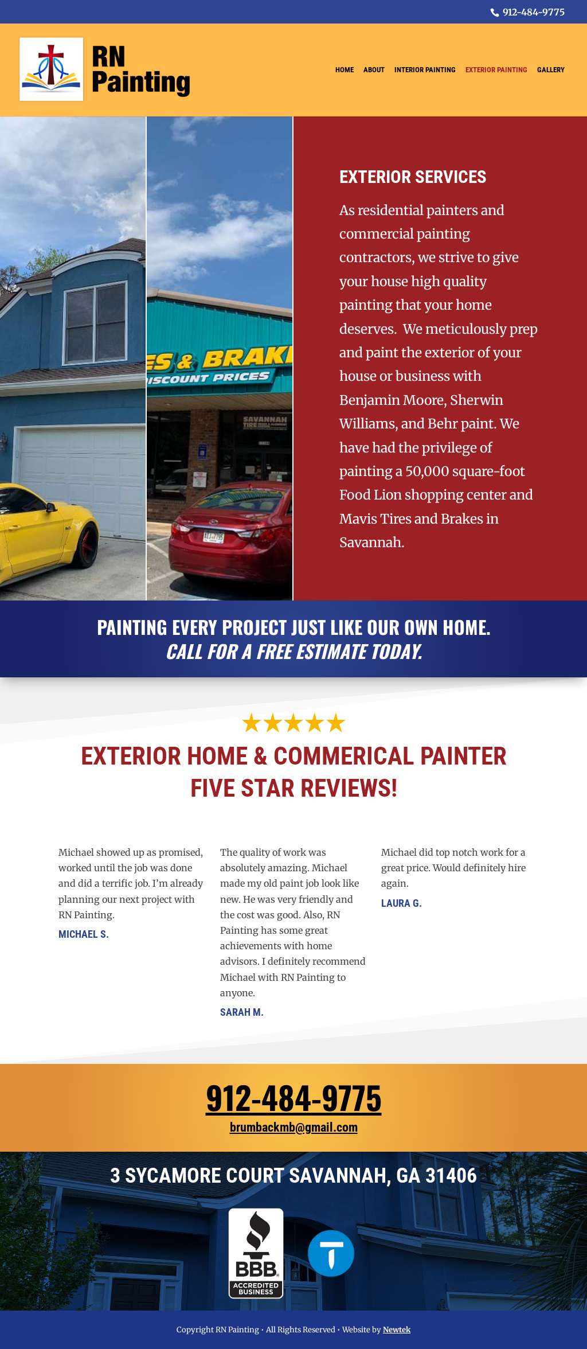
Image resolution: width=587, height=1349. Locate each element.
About (374, 70)
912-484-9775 (293, 1097)
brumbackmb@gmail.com (293, 1127)
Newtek (396, 1330)
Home (344, 70)
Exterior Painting (496, 70)
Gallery (551, 70)
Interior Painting (425, 70)
